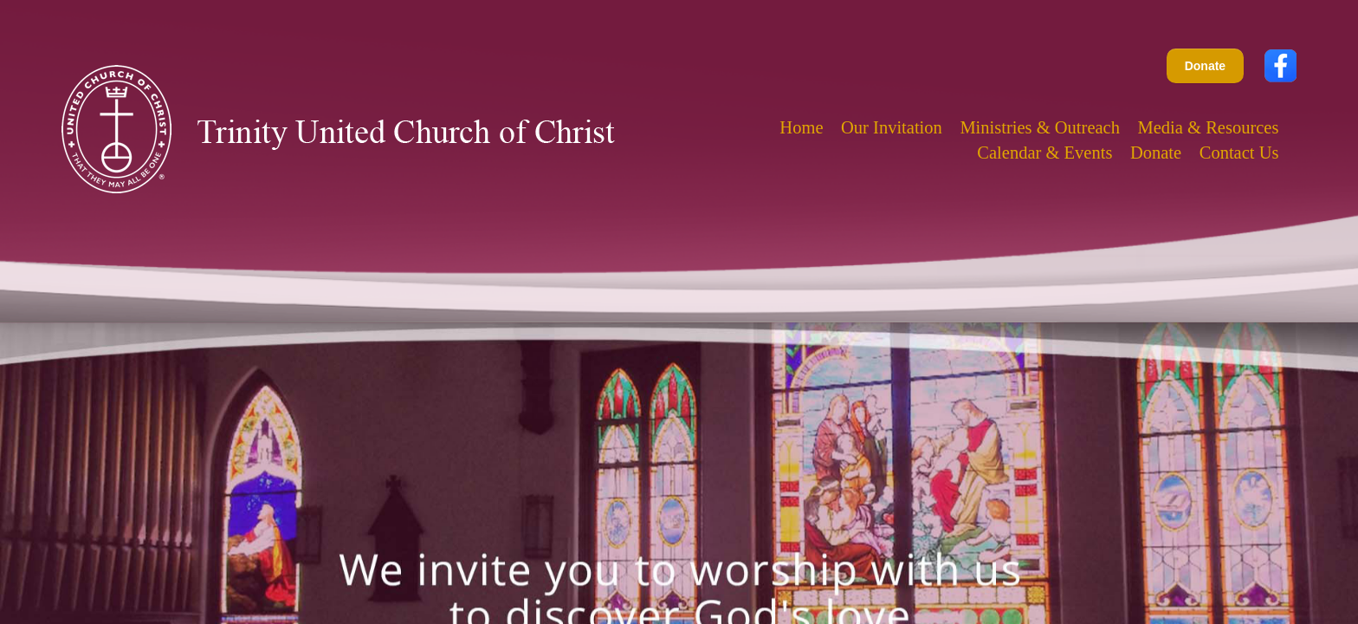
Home (801, 127)
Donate (1205, 66)
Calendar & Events (1044, 152)
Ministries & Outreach (1040, 127)
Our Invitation (891, 127)
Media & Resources (1208, 127)
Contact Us (1239, 152)
